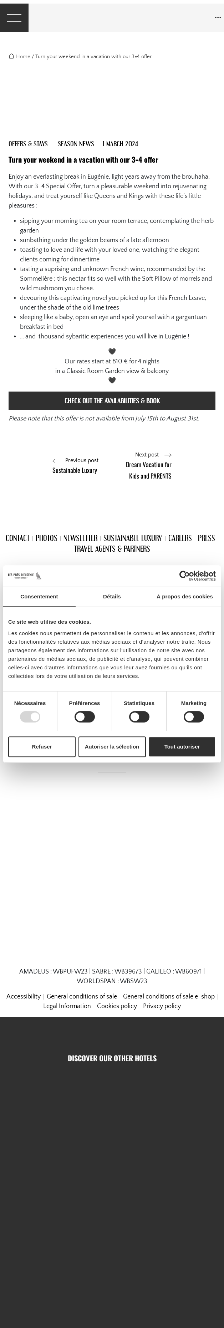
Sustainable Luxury (132, 537)
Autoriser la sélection (112, 747)
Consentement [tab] (39, 596)
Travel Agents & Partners (112, 548)
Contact (18, 537)
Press (206, 537)
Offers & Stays (28, 143)
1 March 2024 (120, 143)
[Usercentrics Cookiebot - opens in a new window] (184, 576)
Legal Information (67, 1006)
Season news (76, 143)
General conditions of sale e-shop (169, 996)
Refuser (42, 747)
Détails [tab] (112, 596)
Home (23, 56)
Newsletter (80, 537)
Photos (46, 537)
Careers (180, 537)
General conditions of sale (82, 996)
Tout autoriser (182, 747)
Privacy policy (162, 1006)
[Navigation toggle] (217, 18)
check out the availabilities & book (112, 400)
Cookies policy (117, 1006)
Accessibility (23, 996)
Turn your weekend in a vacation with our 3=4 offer (83, 159)
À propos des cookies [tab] (185, 596)
